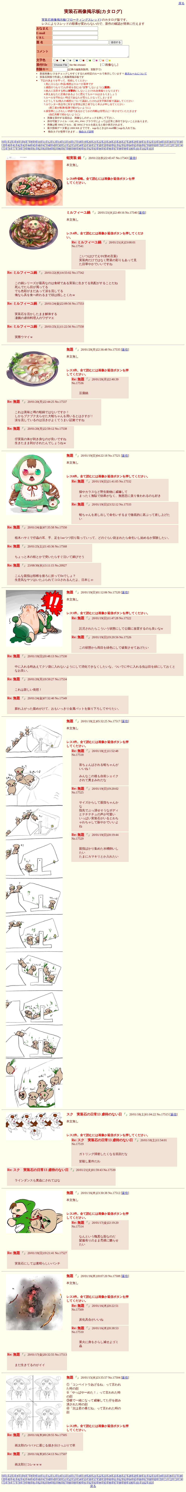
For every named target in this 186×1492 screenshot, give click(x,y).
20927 (63, 567)
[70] (160, 147)
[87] (64, 150)
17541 (80, 248)
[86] (59, 150)
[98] (120, 150)
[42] (19, 147)
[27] (125, 144)
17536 (80, 385)
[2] (10, 144)
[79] (24, 150)
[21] (94, 144)
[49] (54, 147)
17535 (116, 351)
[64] (130, 147)
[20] (89, 144)
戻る (181, 3)
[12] (49, 144)
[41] (14, 147)
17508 (116, 1278)
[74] (180, 147)
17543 (124, 160)
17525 (80, 794)
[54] (79, 147)
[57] (94, 147)
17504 (116, 1379)
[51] (64, 147)
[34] (160, 144)
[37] (175, 144)
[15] (64, 144)
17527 (63, 1255)
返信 (133, 160)
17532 (127, 483)
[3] (14, 144)
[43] (24, 147)
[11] (44, 144)
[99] (125, 150)
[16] (69, 144)
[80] (29, 150)
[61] (115, 147)
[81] (34, 150)
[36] (170, 144)
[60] (110, 147)
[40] (9, 147)
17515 (165, 1116)
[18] (79, 144)
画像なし (108, 67)
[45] (34, 147)
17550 (63, 529)
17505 (63, 1437)
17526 (127, 639)
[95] (104, 150)
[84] (49, 150)
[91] (84, 150)
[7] (28, 144)
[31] (145, 144)
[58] (99, 147)
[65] (135, 147)
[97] (115, 150)
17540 (133, 214)
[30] (140, 144)
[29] (135, 144)
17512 (116, 1195)
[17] (74, 144)
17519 (80, 1146)
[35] (165, 144)
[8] (31, 144)
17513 (63, 1356)
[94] (99, 150)
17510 (80, 1334)
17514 (80, 1228)
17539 (111, 1172)
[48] (49, 147)
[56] (89, 147)
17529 (80, 840)
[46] (39, 147)
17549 (63, 700)
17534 (63, 681)
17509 (80, 1311)
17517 (116, 723)
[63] (125, 147)
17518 (80, 757)
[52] (69, 147)
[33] (155, 144)
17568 (63, 548)
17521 (116, 457)
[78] (19, 150)
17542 (80, 275)
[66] (140, 147)
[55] (84, 147)
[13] (54, 144)
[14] (59, 144)
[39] (4, 147)
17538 (63, 431)
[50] (59, 147)
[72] (170, 147)
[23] (104, 144)
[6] (24, 144)
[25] (115, 144)
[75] (4, 150)
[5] (21, 144)
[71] (165, 147)
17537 (63, 404)
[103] (150, 150)
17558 (80, 328)
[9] (35, 144)
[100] (131, 150)
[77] (14, 150)
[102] (144, 150)
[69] (155, 147)
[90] (79, 150)
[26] (119, 144)
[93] (94, 150)
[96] (110, 150)
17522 (127, 620)
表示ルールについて (136, 75)
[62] (120, 147)
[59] (104, 147)
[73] (175, 147)
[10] (39, 144)
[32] (150, 144)
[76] (9, 150)
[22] (99, 144)
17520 (116, 594)
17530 (63, 658)
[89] (74, 150)
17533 (127, 506)
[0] (3, 144)
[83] (44, 150)
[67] (145, 147)
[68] (150, 147)
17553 (80, 305)
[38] (180, 144)
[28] (130, 144)
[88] (69, 150)
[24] (109, 144)
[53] (74, 147)
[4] (17, 144)
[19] (84, 144)
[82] (39, 150)
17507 (63, 1456)
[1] (7, 144)
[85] (54, 150)
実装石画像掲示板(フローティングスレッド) (71, 19)
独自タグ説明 (86, 133)
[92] (89, 150)
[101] (137, 150)
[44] (29, 147)
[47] (44, 147)
